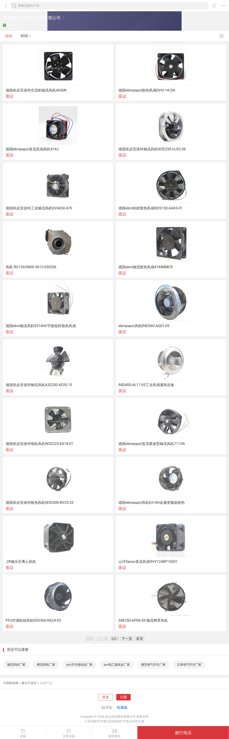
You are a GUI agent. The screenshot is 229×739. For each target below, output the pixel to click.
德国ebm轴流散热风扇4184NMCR (145, 267)
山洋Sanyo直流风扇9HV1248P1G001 (148, 561)
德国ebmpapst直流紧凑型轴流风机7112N (151, 443)
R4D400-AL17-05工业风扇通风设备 (146, 385)
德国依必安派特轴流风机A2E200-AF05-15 (39, 385)
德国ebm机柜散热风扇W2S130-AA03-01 (150, 208)
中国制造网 (10, 683)
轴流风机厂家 (16, 664)
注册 (123, 697)
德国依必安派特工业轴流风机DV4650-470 (39, 208)
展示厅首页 (29, 683)
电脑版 (122, 707)
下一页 (126, 639)
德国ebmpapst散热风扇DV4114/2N (146, 90)
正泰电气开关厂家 (189, 664)
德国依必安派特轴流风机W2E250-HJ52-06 (152, 149)
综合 (8, 36)
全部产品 (46, 683)
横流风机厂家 (46, 664)
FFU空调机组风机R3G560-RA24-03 (33, 620)
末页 (139, 639)
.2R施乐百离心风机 (21, 561)
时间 (26, 36)
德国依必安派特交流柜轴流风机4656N (36, 90)
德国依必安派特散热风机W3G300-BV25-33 (40, 502)
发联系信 (114, 733)
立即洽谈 (68, 733)
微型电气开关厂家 (153, 664)
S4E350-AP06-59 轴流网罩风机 (143, 620)
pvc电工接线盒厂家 (117, 664)
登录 (105, 697)
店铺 (23, 733)
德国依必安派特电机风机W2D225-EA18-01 (39, 443)
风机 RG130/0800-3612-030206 (31, 267)
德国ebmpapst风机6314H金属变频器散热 (151, 502)
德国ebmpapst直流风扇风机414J (32, 149)
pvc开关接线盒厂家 (79, 664)
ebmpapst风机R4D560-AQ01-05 (143, 326)
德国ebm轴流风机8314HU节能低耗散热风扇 (41, 326)
